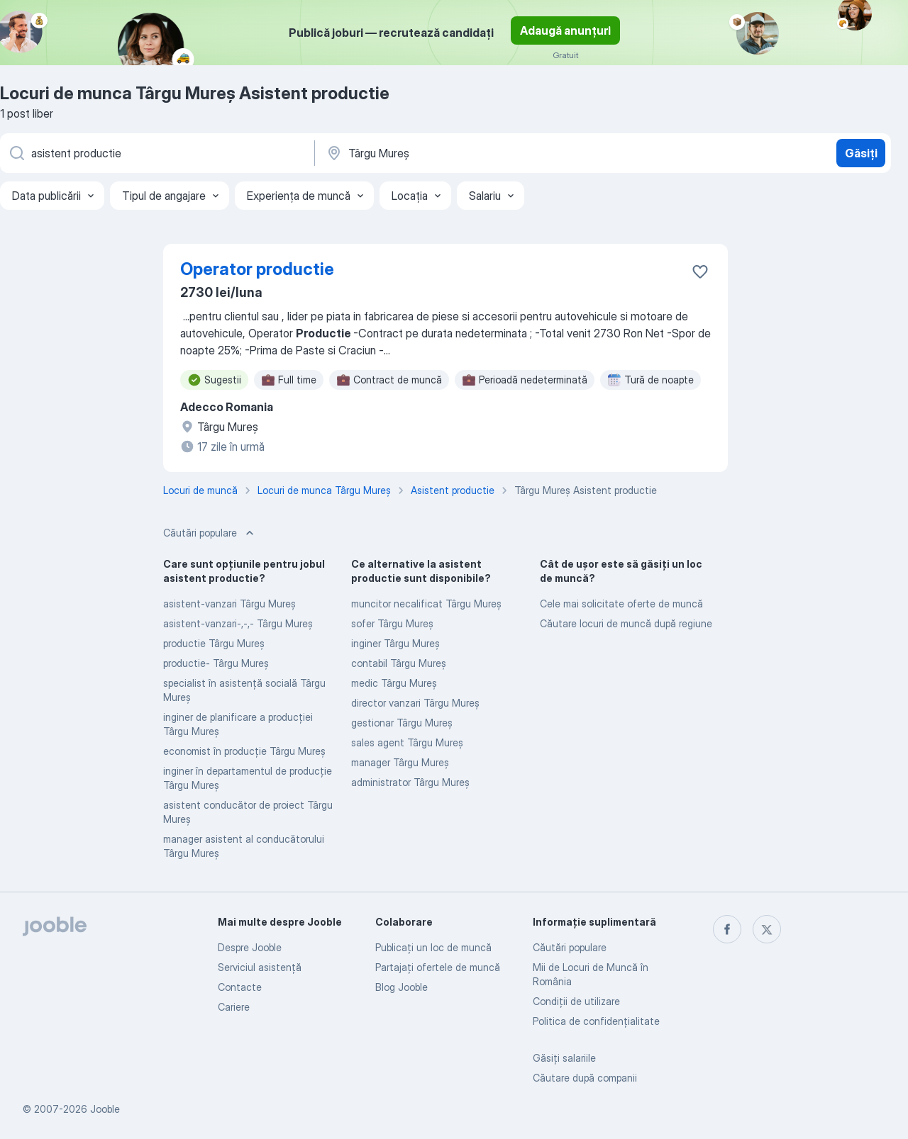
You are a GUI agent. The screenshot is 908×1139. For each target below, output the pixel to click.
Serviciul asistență (259, 967)
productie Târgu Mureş (214, 643)
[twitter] (767, 929)
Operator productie (257, 269)
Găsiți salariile (564, 1058)
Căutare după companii (585, 1078)
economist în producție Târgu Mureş (244, 751)
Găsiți (861, 153)
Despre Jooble (250, 947)
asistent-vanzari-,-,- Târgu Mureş (238, 623)
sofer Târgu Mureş (392, 623)
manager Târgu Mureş (400, 762)
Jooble (105, 1109)
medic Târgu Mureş (394, 683)
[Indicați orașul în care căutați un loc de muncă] (473, 153)
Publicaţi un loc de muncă (433, 947)
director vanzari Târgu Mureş (415, 703)
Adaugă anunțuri (565, 30)
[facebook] (727, 929)
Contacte (240, 987)
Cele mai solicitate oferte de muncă (621, 603)
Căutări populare (570, 947)
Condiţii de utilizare (576, 1001)
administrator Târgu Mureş (410, 782)
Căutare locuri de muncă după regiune (626, 623)
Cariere (234, 1007)
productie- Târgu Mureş (216, 663)
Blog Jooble (401, 987)
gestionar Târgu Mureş (402, 723)
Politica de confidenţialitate (596, 1021)
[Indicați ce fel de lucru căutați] (156, 153)
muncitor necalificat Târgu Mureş (426, 603)
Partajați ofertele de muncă (437, 967)
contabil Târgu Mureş (398, 663)
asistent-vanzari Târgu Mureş (229, 603)
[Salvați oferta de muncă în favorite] (700, 271)
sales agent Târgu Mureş (407, 742)
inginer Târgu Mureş (395, 643)
